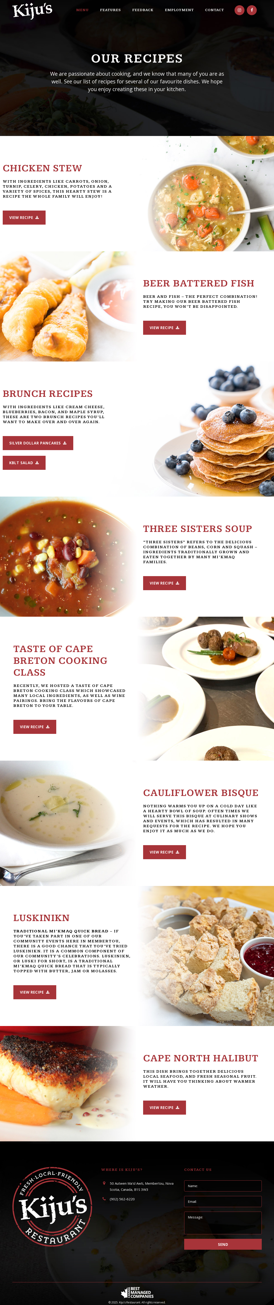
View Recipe (24, 217)
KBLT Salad (24, 462)
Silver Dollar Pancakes (38, 443)
